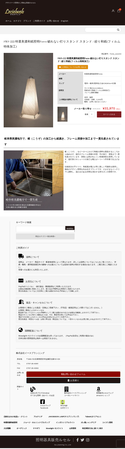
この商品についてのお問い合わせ (72, 67)
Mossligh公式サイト (64, 406)
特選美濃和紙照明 (10, 423)
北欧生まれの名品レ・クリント (16, 417)
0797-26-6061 (32, 364)
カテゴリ (22, 19)
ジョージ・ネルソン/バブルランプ (36, 423)
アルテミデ (38, 417)
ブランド (36, 19)
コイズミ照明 (107, 423)
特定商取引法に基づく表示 (92, 429)
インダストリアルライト (65, 423)
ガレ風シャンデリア (88, 423)
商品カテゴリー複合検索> (45, 237)
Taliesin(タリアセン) (93, 417)
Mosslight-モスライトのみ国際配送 (33, 337)
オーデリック (22, 429)
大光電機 (7, 429)
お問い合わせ (70, 19)
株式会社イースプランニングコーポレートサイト (75, 393)
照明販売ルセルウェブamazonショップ (104, 393)
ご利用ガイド (52, 19)
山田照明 (72, 429)
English (86, 19)
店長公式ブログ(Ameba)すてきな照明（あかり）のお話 (42, 393)
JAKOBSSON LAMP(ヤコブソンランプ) (63, 417)
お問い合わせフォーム (73, 375)
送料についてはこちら (90, 263)
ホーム (9, 19)
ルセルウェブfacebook (45, 406)
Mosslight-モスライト (54, 429)
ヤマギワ (36, 429)
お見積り (73, 381)
